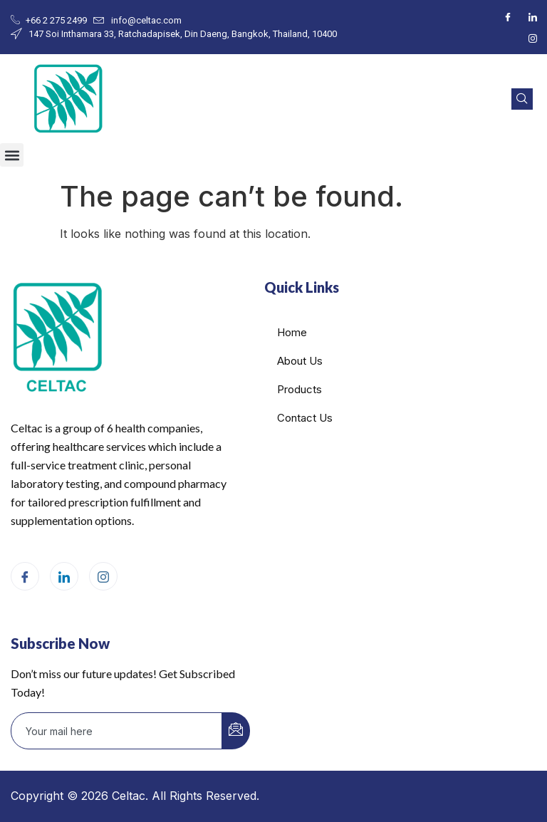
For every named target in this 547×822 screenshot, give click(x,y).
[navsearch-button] (522, 99)
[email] (117, 730)
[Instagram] (532, 37)
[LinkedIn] (532, 16)
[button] (12, 155)
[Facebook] (508, 16)
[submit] (236, 730)
